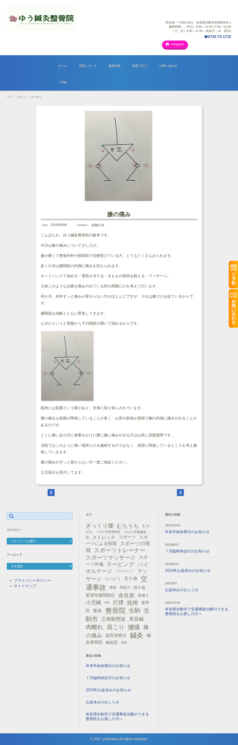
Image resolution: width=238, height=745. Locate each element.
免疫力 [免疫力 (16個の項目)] (125, 586)
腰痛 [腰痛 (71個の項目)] (134, 625)
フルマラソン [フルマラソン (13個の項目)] (125, 569)
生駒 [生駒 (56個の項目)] (134, 609)
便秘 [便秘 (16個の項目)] (112, 586)
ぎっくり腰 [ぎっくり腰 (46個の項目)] (99, 524)
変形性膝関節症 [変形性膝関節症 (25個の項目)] (100, 593)
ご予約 (62, 80)
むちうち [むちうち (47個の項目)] (128, 524)
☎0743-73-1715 (217, 37)
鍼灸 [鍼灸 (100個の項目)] (136, 633)
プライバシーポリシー (32, 579)
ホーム (62, 64)
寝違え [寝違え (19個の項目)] (143, 594)
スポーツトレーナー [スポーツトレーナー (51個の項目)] (119, 548)
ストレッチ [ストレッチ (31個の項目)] (104, 535)
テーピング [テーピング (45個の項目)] (120, 563)
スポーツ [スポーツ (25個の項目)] (127, 535)
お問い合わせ (168, 64)
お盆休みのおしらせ (102, 700)
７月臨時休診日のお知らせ (108, 676)
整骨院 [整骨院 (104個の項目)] (115, 609)
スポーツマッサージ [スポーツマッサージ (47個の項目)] (111, 556)
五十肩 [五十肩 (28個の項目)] (130, 577)
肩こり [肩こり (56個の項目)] (116, 625)
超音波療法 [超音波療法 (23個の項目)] (116, 633)
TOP (9, 95)
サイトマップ (25, 584)
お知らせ (22, 95)
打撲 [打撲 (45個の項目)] (118, 601)
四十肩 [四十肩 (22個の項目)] (139, 586)
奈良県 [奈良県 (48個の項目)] (126, 594)
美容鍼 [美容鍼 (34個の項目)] (136, 617)
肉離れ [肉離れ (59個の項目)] (94, 625)
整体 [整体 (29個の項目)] (97, 609)
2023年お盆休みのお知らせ (108, 688)
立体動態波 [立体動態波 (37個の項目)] (113, 617)
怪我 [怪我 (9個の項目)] (106, 600)
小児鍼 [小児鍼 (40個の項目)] (93, 601)
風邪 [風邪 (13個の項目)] (124, 641)
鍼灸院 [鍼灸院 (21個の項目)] (112, 641)
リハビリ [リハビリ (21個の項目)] (113, 577)
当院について (88, 64)
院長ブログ (139, 64)
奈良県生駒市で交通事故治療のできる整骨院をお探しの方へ (117, 715)
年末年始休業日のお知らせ (108, 664)
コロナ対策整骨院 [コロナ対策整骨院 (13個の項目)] (108, 530)
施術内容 (115, 64)
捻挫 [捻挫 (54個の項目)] (132, 601)
